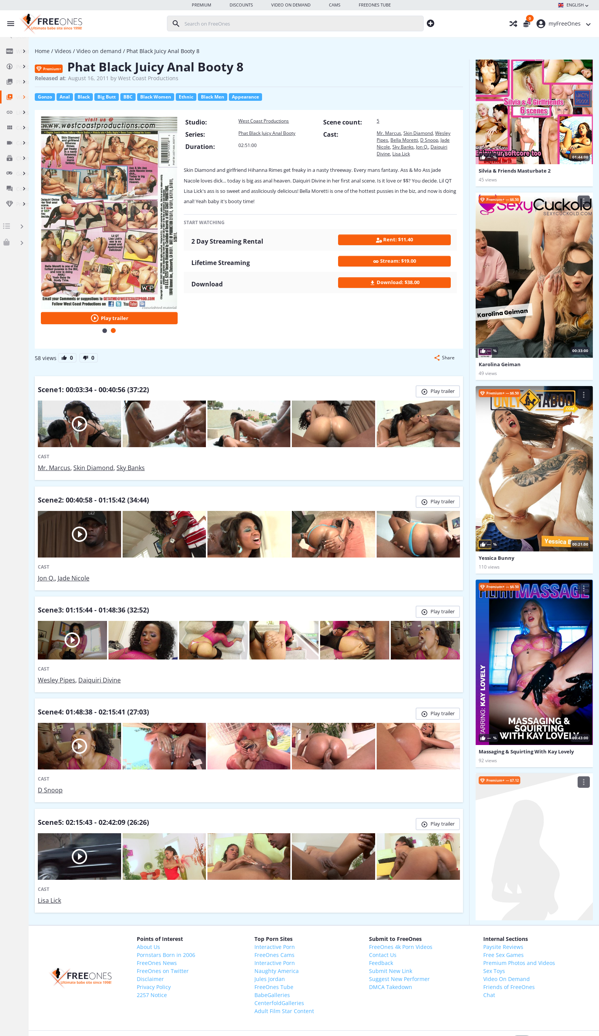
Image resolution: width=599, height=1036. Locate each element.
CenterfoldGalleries (316, 942)
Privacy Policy (205, 926)
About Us (200, 886)
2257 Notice (203, 934)
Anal (124, 97)
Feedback (404, 902)
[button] (444, 330)
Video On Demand (514, 918)
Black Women (214, 97)
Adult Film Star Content (321, 950)
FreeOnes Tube (310, 926)
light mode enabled (472, 980)
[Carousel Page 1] (154, 303)
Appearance (304, 97)
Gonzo (104, 97)
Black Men (271, 97)
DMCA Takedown (413, 926)
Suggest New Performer (422, 918)
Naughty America (313, 910)
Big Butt (166, 97)
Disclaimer (201, 918)
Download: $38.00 (403, 291)
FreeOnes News (208, 902)
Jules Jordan (306, 918)
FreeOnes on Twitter (214, 910)
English (574, 5)
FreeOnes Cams (311, 894)
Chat (497, 934)
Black (143, 97)
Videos (122, 51)
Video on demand (158, 51)
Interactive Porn (311, 886)
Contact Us (405, 894)
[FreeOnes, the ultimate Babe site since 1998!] (50, 23)
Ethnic (245, 97)
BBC (187, 97)
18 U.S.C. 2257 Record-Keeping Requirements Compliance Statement (324, 1023)
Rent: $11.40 (403, 248)
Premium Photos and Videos (527, 902)
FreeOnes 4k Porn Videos (423, 886)
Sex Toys (502, 910)
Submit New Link (413, 910)
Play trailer (158, 290)
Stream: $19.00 (403, 270)
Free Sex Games (511, 894)
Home (101, 51)
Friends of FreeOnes (516, 926)
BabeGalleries (309, 934)
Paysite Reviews (511, 886)
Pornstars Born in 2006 (217, 894)
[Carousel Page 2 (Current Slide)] (162, 302)
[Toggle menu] (9, 23)
